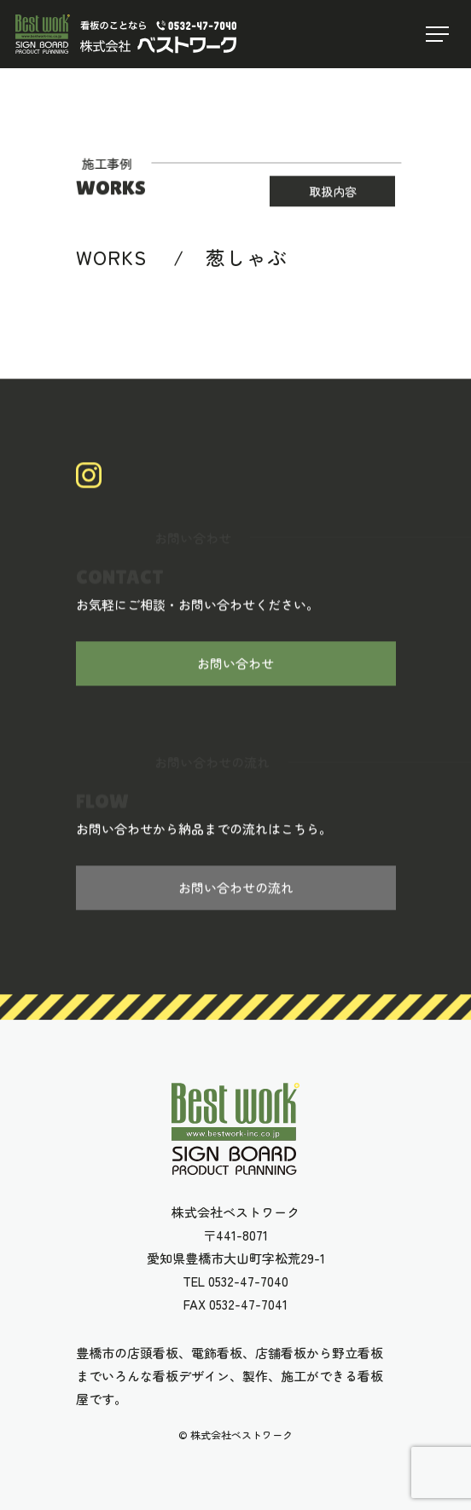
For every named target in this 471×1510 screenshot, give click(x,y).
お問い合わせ (235, 665)
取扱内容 (333, 191)
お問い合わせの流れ (236, 889)
